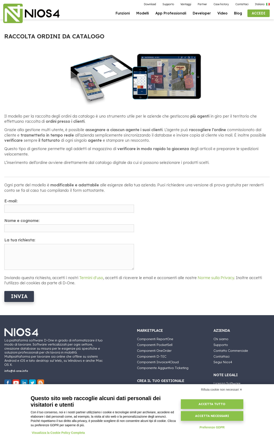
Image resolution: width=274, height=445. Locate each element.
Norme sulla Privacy (216, 277)
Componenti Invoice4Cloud (158, 362)
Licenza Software (227, 383)
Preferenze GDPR (212, 427)
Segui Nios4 (222, 362)
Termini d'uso (91, 277)
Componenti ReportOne (155, 339)
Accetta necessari (212, 416)
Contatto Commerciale (230, 350)
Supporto (220, 345)
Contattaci (221, 356)
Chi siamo (220, 339)
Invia (19, 296)
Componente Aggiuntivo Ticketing (162, 368)
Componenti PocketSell (154, 345)
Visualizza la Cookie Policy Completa (58, 432)
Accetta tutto (212, 404)
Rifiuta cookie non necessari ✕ (221, 389)
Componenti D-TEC (151, 356)
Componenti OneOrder (154, 350)
